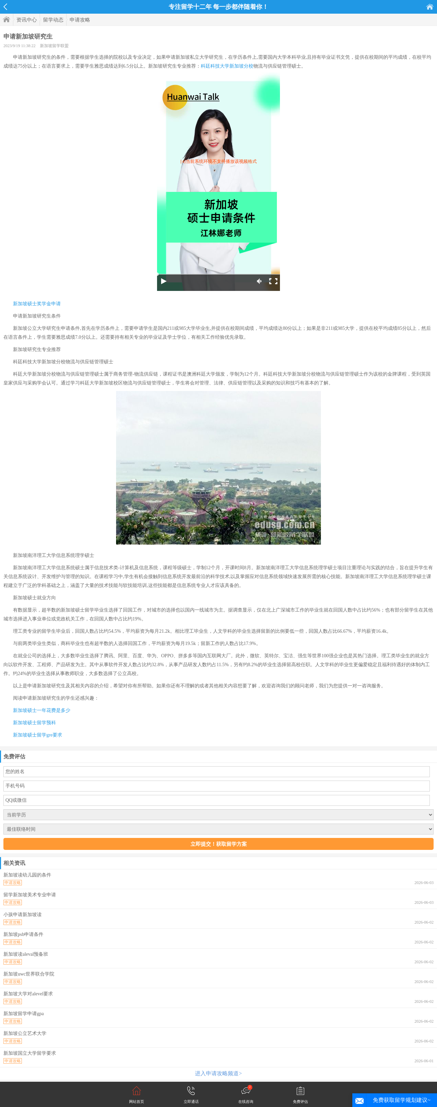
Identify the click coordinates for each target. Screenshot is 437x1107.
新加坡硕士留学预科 (34, 722)
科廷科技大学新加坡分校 (227, 66)
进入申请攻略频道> (218, 1073)
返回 (5, 6)
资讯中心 (26, 20)
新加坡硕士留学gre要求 (37, 735)
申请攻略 (80, 20)
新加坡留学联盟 (54, 45)
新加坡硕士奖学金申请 (37, 303)
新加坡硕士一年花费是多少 (41, 710)
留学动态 (53, 20)
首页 (430, 7)
